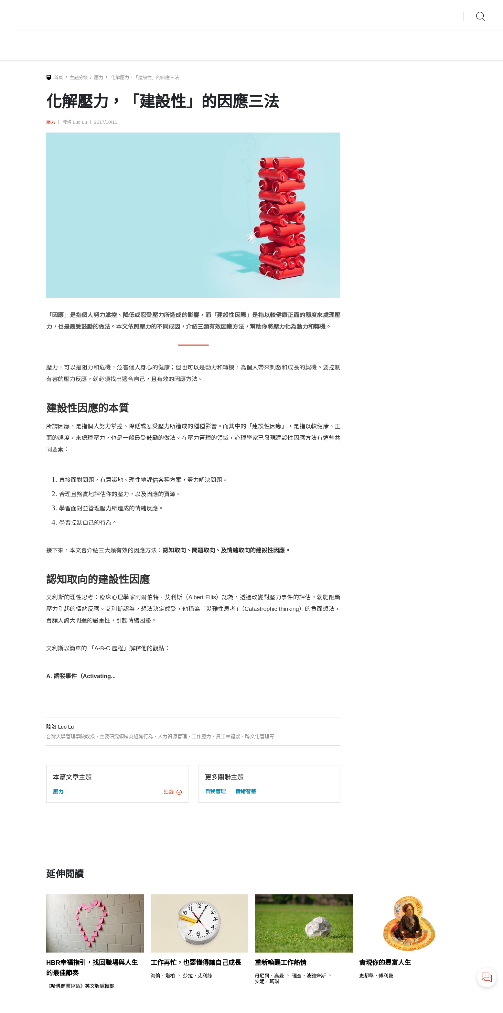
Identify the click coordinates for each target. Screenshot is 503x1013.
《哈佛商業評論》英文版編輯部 (80, 986)
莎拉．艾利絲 (197, 975)
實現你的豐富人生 (385, 962)
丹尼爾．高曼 (269, 975)
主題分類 (79, 77)
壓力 (98, 77)
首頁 (58, 77)
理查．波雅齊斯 (309, 975)
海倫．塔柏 (163, 975)
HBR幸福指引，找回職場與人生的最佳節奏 (92, 967)
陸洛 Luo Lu (74, 122)
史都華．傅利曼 (376, 975)
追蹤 (173, 792)
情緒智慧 (245, 791)
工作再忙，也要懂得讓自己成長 (196, 962)
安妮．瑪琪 (267, 981)
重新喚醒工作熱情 (280, 962)
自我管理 (215, 791)
